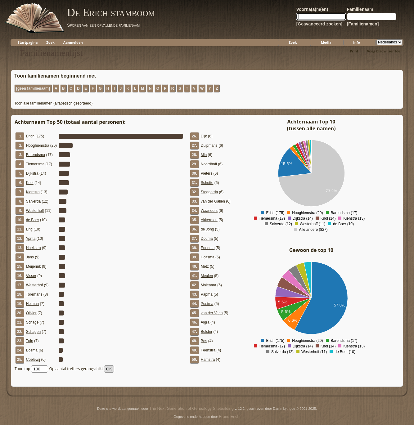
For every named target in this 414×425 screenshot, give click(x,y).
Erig (29, 229)
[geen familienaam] (33, 88)
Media (326, 42)
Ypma (30, 238)
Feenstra (208, 350)
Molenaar (208, 285)
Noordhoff (209, 164)
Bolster (206, 331)
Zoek (50, 42)
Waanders (209, 210)
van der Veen (212, 313)
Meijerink (33, 266)
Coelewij (33, 359)
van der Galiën (213, 201)
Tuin (29, 341)
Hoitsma (207, 257)
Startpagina (28, 42)
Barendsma (35, 155)
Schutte (207, 183)
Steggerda (209, 192)
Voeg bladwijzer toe (383, 51)
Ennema (208, 248)
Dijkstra (32, 173)
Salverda (33, 201)
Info (356, 42)
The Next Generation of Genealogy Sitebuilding (191, 408)
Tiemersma (35, 164)
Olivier (31, 313)
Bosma (32, 350)
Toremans (34, 294)
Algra (205, 322)
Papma (207, 294)
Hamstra (208, 359)
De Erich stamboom (111, 12)
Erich (30, 136)
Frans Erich (229, 416)
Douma (207, 238)
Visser (31, 276)
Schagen (33, 331)
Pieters (206, 173)
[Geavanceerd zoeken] (319, 23)
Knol (30, 183)
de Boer (32, 220)
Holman (32, 304)
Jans (30, 257)
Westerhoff (35, 210)
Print (354, 51)
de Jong (207, 229)
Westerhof (34, 285)
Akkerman (209, 220)
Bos (204, 341)
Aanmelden (73, 42)
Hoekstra (33, 248)
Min (204, 155)
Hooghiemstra (37, 145)
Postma (207, 304)
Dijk (204, 136)
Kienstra (33, 192)
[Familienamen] (363, 23)
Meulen (207, 276)
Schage (32, 322)
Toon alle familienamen (33, 103)
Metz (205, 266)
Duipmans (209, 145)
